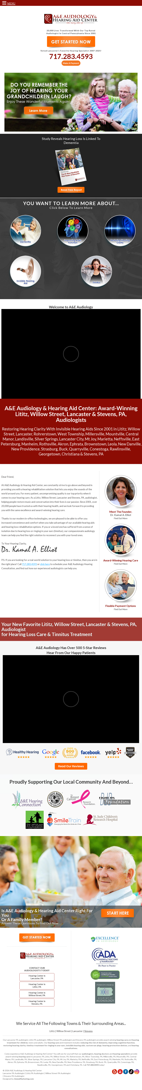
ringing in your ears (43, 531)
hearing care (23, 497)
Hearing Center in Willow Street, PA (37, 994)
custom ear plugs (94, 1045)
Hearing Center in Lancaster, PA (37, 977)
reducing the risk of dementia (93, 1042)
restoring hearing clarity (14, 1045)
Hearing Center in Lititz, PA (37, 985)
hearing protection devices (114, 1045)
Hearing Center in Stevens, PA (37, 1002)
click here (45, 564)
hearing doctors (101, 1054)
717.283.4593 (71, 56)
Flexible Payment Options (120, 607)
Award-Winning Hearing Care (120, 562)
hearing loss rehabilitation (19, 526)
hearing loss (24, 531)
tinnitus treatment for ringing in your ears (45, 1045)
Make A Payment (71, 63)
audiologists (87, 1054)
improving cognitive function (121, 1042)
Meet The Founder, (120, 515)
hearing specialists (121, 1054)
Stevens (88, 1031)
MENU (11, 3)
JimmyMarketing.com (24, 1079)
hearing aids (88, 522)
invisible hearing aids (75, 1045)
